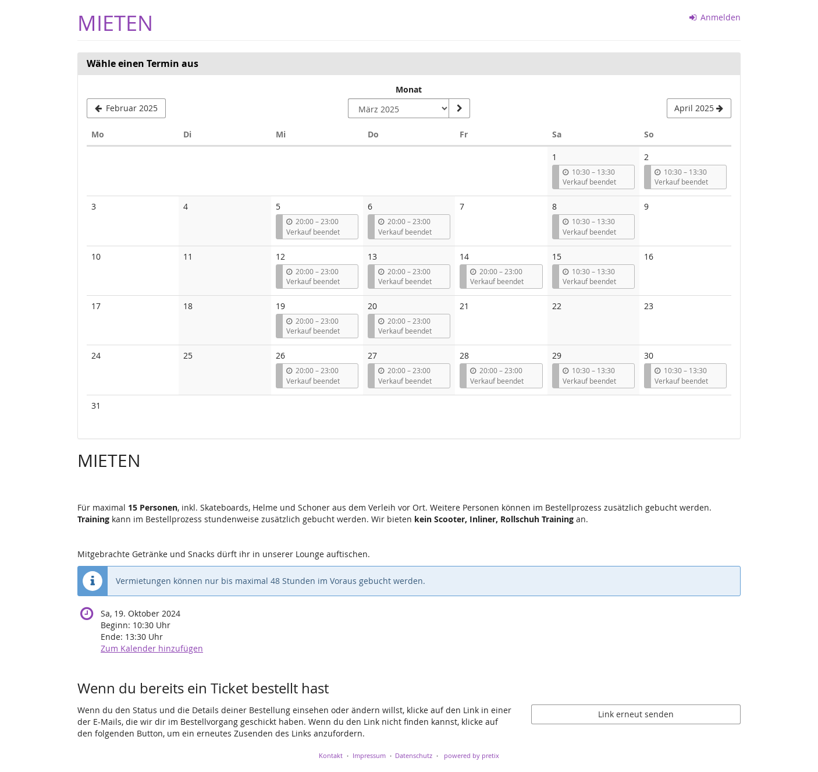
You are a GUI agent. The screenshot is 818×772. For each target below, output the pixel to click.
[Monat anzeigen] (459, 108)
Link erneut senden (636, 714)
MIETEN (115, 23)
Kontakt (331, 755)
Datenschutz (413, 755)
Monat (409, 89)
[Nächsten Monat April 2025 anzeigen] (699, 108)
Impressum (369, 755)
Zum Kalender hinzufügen (152, 648)
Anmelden (715, 17)
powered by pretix (471, 755)
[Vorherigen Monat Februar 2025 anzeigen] (126, 108)
